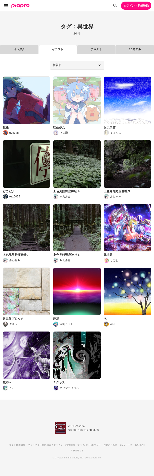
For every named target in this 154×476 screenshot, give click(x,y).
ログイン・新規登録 (136, 5)
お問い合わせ (110, 445)
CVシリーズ (126, 445)
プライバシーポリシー (88, 445)
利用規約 (70, 445)
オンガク (19, 49)
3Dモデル (135, 49)
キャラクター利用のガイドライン (45, 445)
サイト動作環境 (17, 445)
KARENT (140, 445)
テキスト (96, 49)
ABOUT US (77, 450)
